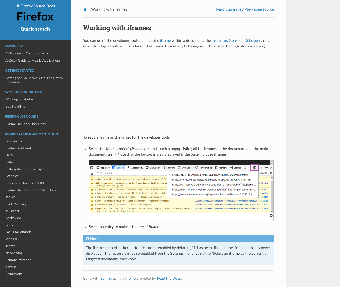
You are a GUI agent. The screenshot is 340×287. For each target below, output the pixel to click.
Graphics (11, 176)
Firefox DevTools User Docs (25, 124)
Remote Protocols (18, 260)
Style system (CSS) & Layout (26, 169)
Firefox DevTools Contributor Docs (30, 190)
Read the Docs (169, 278)
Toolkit (10, 197)
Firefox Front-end (18, 148)
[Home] (85, 9)
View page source (259, 9)
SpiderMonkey (15, 204)
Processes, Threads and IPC (25, 183)
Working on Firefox (19, 99)
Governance (14, 141)
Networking (13, 253)
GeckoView (13, 218)
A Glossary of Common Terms (27, 53)
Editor (9, 162)
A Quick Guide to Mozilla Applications (32, 60)
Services (11, 267)
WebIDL (11, 239)
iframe (165, 40)
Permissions (13, 274)
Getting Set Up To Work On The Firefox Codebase (34, 80)
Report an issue (228, 9)
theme (130, 278)
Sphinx (106, 278)
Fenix (9, 225)
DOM (9, 155)
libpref (10, 246)
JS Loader (12, 211)
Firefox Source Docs (35, 13)
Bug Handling (15, 106)
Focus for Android (18, 232)
